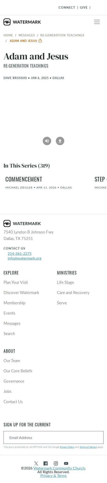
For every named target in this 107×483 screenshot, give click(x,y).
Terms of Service (88, 447)
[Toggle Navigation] (95, 7)
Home (8, 35)
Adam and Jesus (26, 41)
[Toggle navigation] (96, 22)
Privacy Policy (67, 447)
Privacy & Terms (53, 475)
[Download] (60, 139)
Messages (26, 35)
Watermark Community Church (59, 468)
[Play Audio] (47, 139)
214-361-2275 (20, 253)
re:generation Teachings (62, 35)
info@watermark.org (24, 258)
